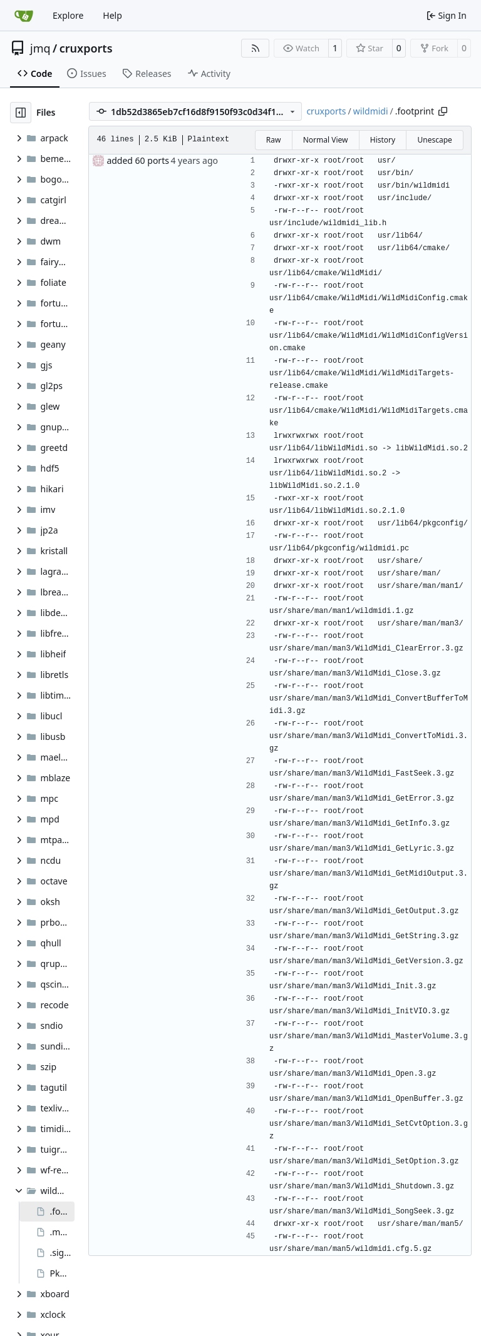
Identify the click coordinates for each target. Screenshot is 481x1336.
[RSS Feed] (255, 48)
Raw (273, 139)
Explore (68, 15)
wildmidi (370, 111)
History (382, 139)
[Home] (23, 15)
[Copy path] (442, 111)
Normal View (325, 139)
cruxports (86, 48)
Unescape (434, 139)
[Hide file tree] (20, 112)
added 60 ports (137, 160)
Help (112, 15)
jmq (40, 48)
